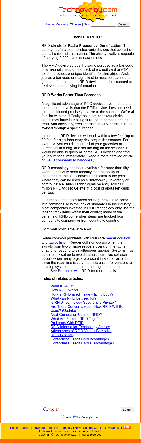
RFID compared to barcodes (69, 160)
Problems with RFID (74, 271)
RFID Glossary (62, 335)
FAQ (103, 427)
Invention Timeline (46, 427)
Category (66, 427)
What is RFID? (62, 286)
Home (50, 24)
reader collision (118, 238)
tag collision (58, 242)
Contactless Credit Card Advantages (80, 339)
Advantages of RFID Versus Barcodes (81, 331)
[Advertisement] (19, 98)
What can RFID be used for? (73, 298)
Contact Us (90, 427)
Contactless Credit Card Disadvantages (82, 343)
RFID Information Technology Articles (80, 327)
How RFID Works (64, 290)
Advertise (114, 427)
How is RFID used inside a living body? (82, 294)
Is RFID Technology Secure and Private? (83, 302)
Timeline (75, 24)
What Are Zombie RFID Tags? (75, 319)
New (87, 24)
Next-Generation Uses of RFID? (76, 315)
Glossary (62, 24)
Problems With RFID (67, 323)
